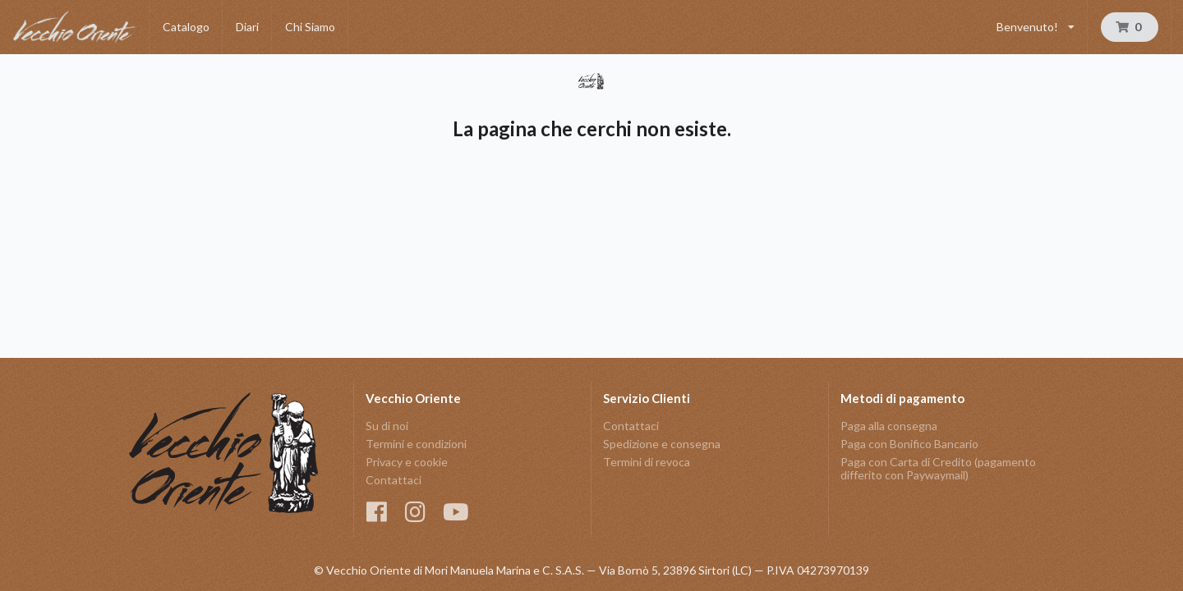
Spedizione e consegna (661, 444)
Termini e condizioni (416, 444)
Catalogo (186, 27)
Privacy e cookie (407, 462)
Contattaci (393, 480)
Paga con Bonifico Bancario (909, 444)
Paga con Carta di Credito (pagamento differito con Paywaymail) (938, 468)
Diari (247, 27)
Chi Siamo (310, 27)
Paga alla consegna (888, 426)
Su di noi (387, 426)
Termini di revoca (646, 462)
